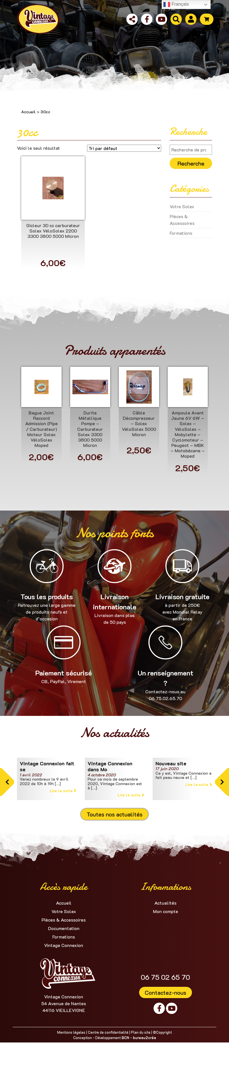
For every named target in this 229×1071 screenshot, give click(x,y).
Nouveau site (170, 763)
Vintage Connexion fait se (47, 766)
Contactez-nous (165, 992)
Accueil (28, 111)
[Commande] (124, 148)
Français (176, 4)
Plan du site (140, 1032)
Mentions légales (71, 1032)
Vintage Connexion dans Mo (110, 766)
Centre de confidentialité (108, 1032)
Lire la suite (63, 790)
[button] (7, 782)
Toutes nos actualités (114, 814)
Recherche (191, 163)
